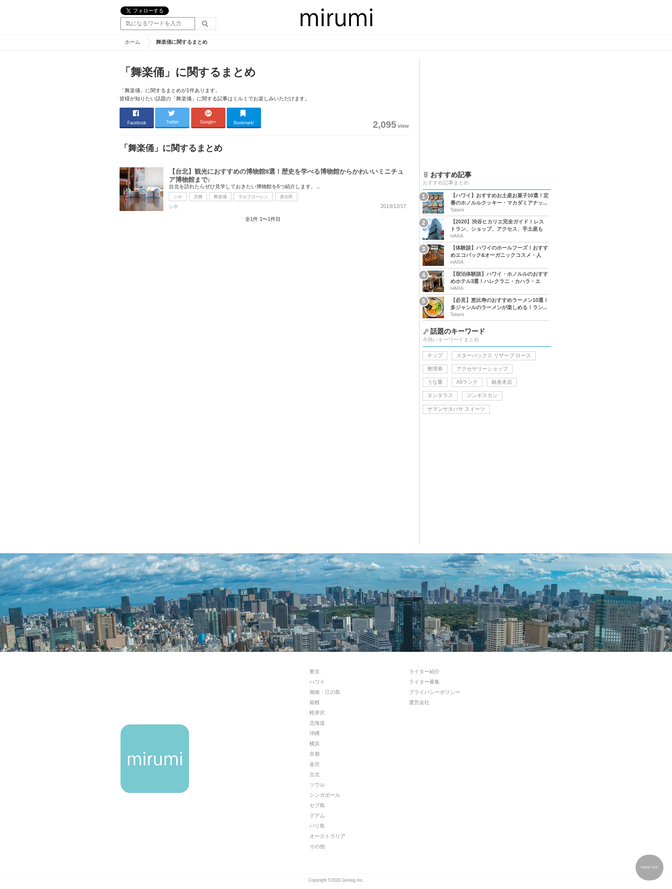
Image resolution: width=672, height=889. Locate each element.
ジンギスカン (482, 395)
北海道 (317, 723)
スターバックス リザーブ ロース (493, 356)
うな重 (435, 382)
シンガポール (324, 795)
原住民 (286, 196)
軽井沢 (317, 713)
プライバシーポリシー (434, 692)
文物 (198, 196)
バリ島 (317, 826)
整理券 (435, 369)
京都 (314, 754)
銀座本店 (502, 382)
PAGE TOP (649, 867)
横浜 (314, 744)
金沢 (314, 764)
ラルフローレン (253, 196)
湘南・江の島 (324, 692)
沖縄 (314, 733)
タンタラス (440, 395)
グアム (317, 816)
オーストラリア (327, 836)
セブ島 (317, 805)
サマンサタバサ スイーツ (456, 409)
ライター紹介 (424, 672)
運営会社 (419, 702)
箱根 (314, 702)
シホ (178, 196)
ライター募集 (424, 682)
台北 (314, 774)
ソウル (317, 785)
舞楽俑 (220, 196)
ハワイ (317, 682)
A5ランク (467, 382)
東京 (314, 672)
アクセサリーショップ (482, 369)
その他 (317, 847)
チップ (435, 356)
